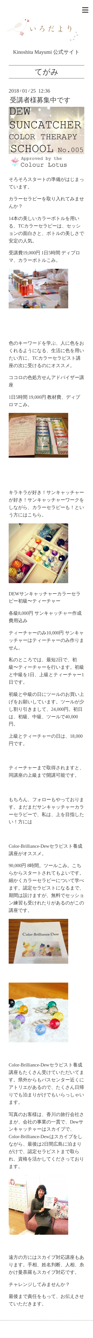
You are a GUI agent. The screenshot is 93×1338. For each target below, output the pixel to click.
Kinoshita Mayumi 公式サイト (46, 49)
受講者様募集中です (40, 100)
